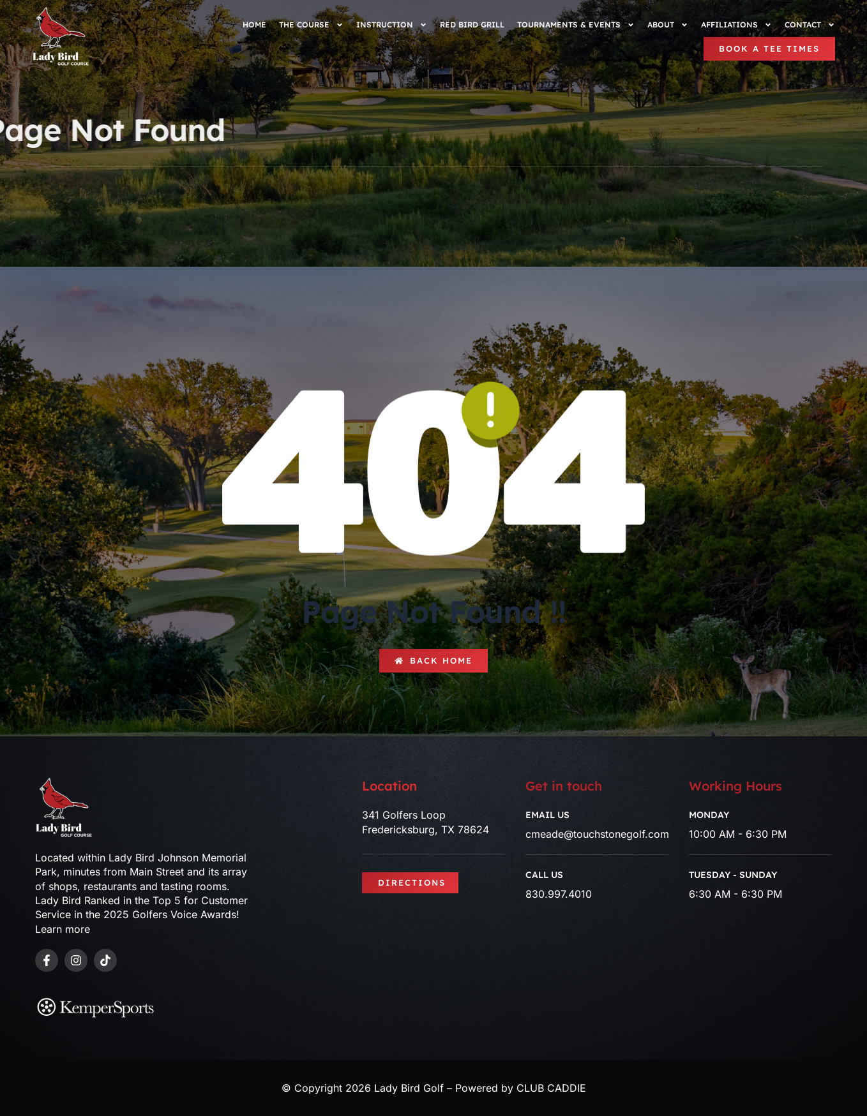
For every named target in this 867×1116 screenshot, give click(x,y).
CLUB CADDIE (551, 1088)
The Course (311, 25)
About (667, 25)
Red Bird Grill (472, 24)
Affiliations (736, 25)
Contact (810, 25)
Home (254, 24)
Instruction (391, 25)
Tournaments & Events (576, 25)
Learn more (62, 929)
